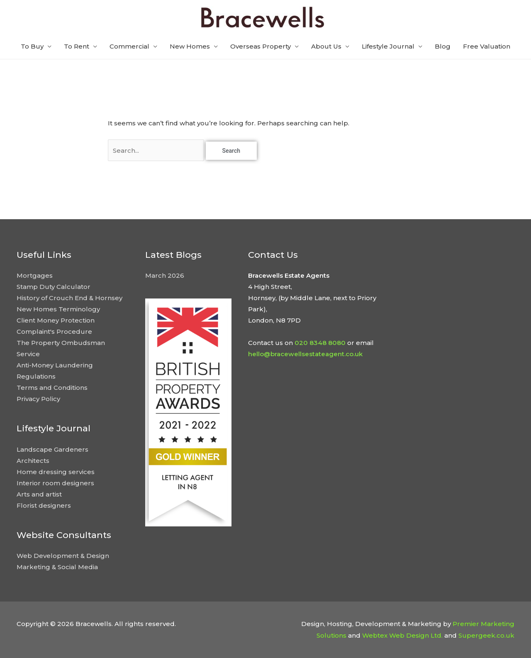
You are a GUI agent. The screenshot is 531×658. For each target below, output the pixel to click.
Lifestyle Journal (388, 46)
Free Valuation (486, 46)
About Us (326, 46)
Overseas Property (260, 46)
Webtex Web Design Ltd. (402, 635)
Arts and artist (39, 494)
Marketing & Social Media (57, 567)
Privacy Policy (38, 399)
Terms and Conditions (52, 387)
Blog (443, 46)
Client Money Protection (56, 320)
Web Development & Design (63, 556)
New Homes (190, 46)
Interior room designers (55, 483)
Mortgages (35, 275)
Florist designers (44, 505)
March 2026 (164, 275)
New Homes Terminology (58, 309)
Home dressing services (56, 472)
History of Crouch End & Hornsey (69, 298)
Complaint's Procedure (54, 331)
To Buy (32, 46)
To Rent (76, 46)
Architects (33, 461)
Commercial (129, 46)
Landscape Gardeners (52, 449)
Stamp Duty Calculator (53, 287)
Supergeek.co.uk (486, 635)
